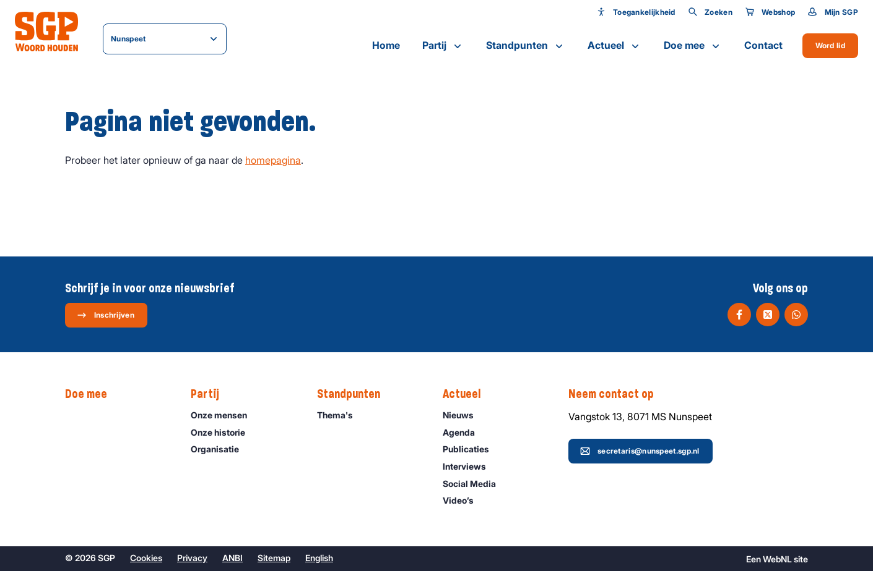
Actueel (614, 46)
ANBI (232, 557)
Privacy (192, 557)
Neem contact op (617, 394)
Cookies (146, 557)
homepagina (273, 160)
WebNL (777, 559)
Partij (443, 46)
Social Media (475, 483)
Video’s (464, 500)
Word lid (830, 45)
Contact (763, 45)
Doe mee (693, 46)
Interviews (470, 466)
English (319, 557)
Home (386, 45)
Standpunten (525, 46)
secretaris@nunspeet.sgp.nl (640, 451)
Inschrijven (105, 315)
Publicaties (471, 449)
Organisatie (220, 449)
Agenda (464, 432)
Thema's (340, 415)
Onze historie (223, 432)
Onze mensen (224, 415)
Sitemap (274, 557)
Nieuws (464, 415)
